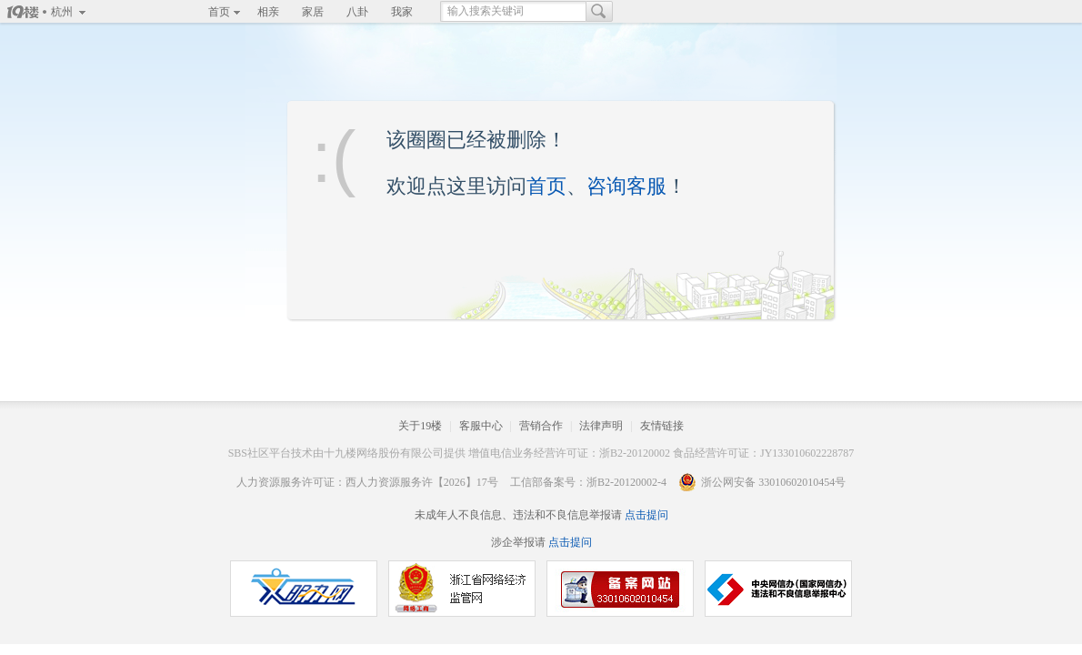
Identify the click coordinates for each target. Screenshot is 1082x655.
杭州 (62, 11)
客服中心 (481, 425)
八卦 (357, 11)
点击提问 (645, 515)
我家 (402, 11)
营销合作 (541, 425)
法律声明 (601, 425)
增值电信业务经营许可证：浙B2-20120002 (569, 453)
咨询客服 (626, 186)
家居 (313, 11)
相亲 (268, 11)
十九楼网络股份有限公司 (384, 453)
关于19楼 (420, 425)
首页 (219, 11)
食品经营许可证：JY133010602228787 (763, 453)
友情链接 (662, 425)
